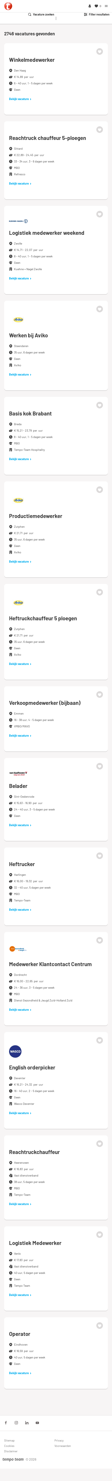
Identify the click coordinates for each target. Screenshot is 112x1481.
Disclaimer (11, 1451)
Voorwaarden (62, 1446)
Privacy (59, 1440)
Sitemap (9, 1440)
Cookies (9, 1446)
